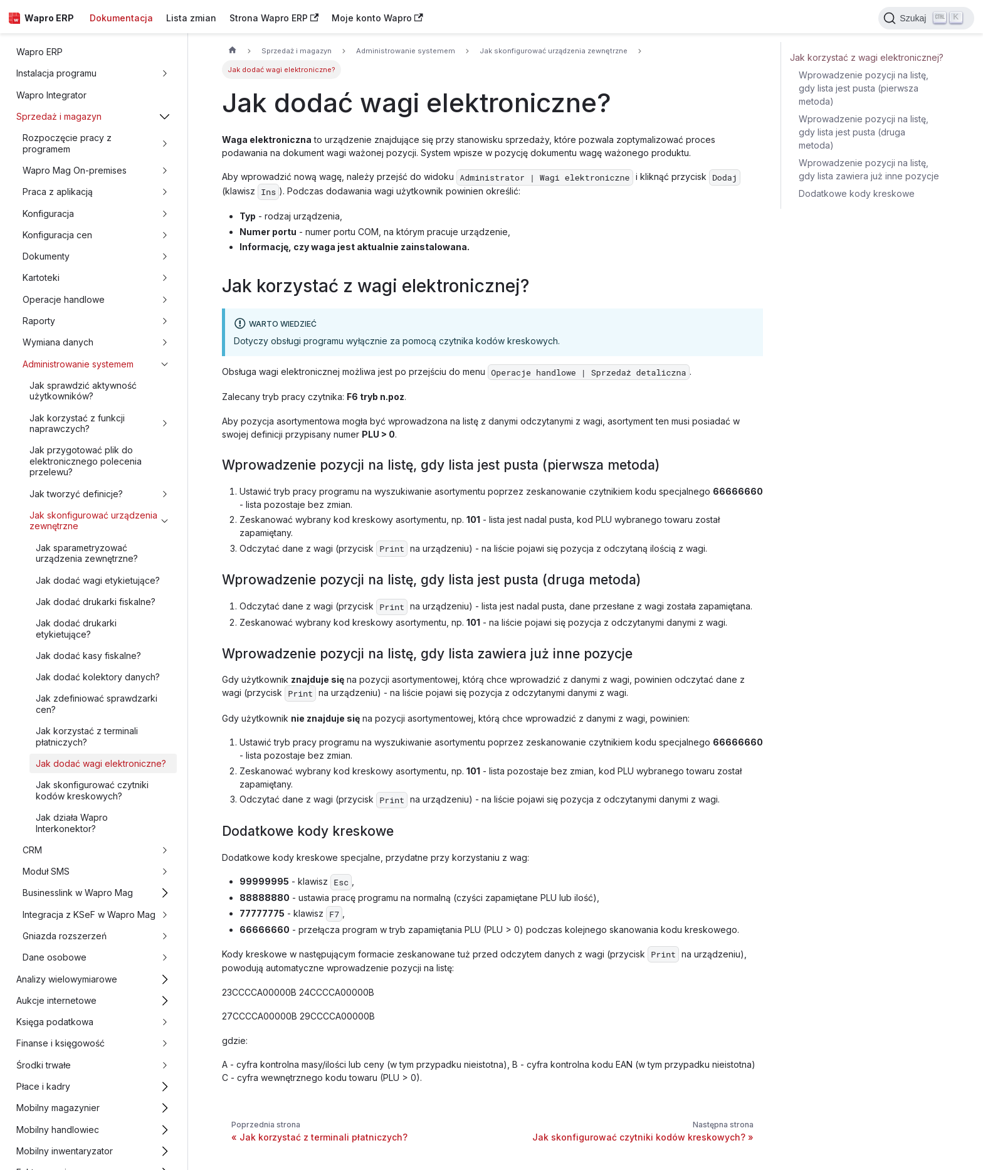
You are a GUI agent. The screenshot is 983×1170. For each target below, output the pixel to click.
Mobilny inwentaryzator (64, 1151)
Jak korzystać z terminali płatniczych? (87, 736)
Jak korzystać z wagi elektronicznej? (867, 57)
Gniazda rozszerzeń (65, 935)
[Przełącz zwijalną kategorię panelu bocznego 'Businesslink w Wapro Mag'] (165, 893)
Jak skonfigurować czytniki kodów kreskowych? (92, 790)
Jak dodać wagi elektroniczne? (101, 763)
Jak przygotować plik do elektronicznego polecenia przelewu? (85, 461)
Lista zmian (191, 18)
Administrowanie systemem (78, 364)
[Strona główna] (232, 51)
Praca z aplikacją (58, 191)
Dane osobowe (55, 957)
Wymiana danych (58, 342)
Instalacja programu (56, 73)
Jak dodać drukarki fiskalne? (95, 601)
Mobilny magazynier (58, 1107)
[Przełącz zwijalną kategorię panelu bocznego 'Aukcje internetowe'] (165, 1000)
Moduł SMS (46, 871)
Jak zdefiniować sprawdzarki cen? (96, 704)
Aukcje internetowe (56, 1000)
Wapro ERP (39, 51)
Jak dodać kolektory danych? (98, 677)
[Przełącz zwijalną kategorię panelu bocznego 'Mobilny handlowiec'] (165, 1129)
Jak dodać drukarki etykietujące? (76, 629)
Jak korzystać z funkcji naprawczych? (77, 424)
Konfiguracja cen (57, 234)
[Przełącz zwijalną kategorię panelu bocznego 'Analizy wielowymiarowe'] (165, 979)
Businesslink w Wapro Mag (78, 892)
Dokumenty (46, 256)
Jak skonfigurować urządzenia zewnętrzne (93, 521)
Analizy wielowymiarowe (66, 979)
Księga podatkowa (54, 1021)
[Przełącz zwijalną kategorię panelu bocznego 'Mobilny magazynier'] (165, 1108)
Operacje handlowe (64, 299)
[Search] (926, 18)
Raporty (39, 320)
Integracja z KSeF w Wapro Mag (89, 914)
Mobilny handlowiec (57, 1129)
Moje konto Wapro (377, 18)
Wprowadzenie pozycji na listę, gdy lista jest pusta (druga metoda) (863, 131)
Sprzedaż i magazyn (59, 116)
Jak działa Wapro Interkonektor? (72, 823)
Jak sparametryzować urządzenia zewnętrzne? (87, 553)
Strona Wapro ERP (274, 18)
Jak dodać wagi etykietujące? (98, 580)
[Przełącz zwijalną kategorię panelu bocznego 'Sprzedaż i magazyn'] (165, 116)
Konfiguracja (48, 213)
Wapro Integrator (51, 95)
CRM (32, 850)
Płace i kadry (43, 1086)
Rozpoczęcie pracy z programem (67, 143)
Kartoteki (41, 277)
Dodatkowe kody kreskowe (857, 193)
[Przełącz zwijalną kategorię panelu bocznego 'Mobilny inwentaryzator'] (165, 1151)
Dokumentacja (121, 18)
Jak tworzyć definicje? (76, 493)
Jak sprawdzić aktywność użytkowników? (83, 391)
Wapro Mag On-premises (75, 170)
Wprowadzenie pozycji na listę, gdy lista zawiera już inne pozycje (869, 169)
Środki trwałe (43, 1065)
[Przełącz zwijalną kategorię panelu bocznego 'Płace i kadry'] (165, 1086)
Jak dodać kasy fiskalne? (88, 655)
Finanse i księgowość (60, 1043)
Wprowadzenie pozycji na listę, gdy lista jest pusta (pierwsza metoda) (863, 88)
